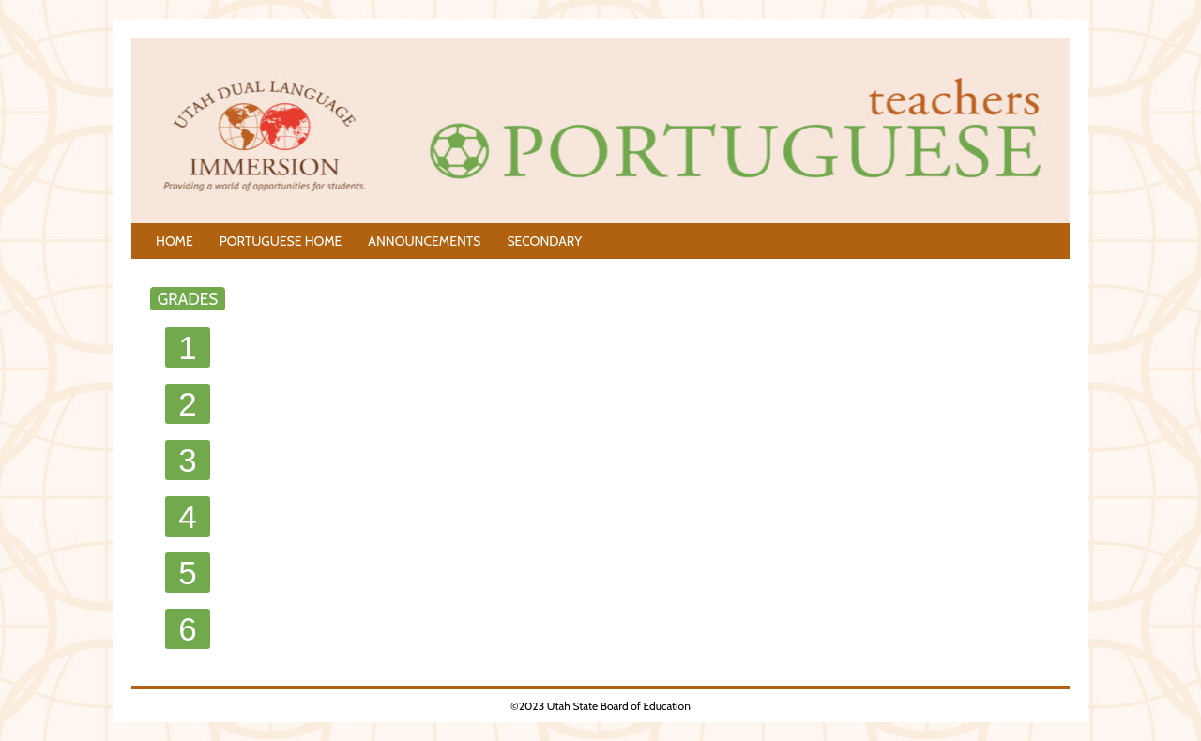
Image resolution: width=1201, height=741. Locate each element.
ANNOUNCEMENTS (424, 241)
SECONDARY (544, 241)
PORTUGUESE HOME (281, 241)
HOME (174, 241)
